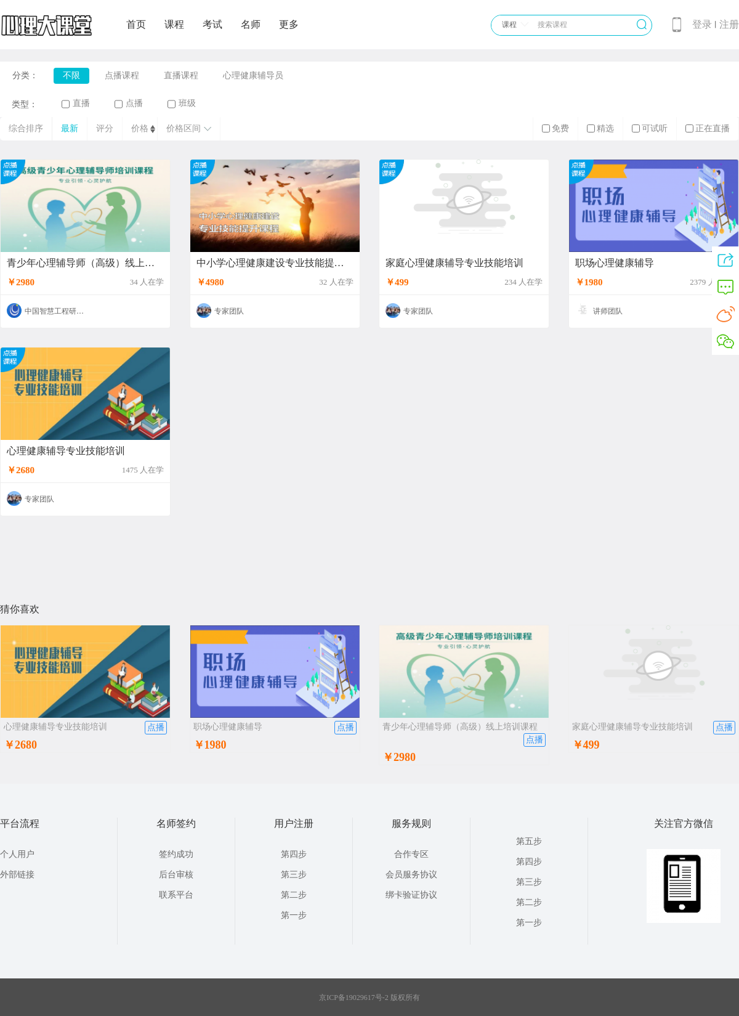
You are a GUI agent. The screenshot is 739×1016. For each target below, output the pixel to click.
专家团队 (229, 311)
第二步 (294, 895)
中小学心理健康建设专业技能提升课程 (274, 263)
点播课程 (122, 75)
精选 (600, 128)
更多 (289, 24)
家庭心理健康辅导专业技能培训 (454, 263)
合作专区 (411, 854)
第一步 (294, 915)
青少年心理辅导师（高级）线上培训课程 (85, 263)
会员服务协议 (411, 874)
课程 (174, 24)
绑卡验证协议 (411, 895)
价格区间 (188, 128)
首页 (136, 24)
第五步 (529, 841)
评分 (104, 128)
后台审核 (176, 874)
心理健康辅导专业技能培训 (66, 451)
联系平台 (176, 895)
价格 (139, 128)
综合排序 (26, 128)
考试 (212, 24)
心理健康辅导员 (253, 75)
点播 (129, 103)
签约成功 (176, 854)
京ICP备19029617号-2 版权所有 (369, 997)
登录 (702, 24)
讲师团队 (608, 311)
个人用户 (17, 854)
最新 (69, 128)
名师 (250, 24)
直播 (76, 103)
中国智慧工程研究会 (58, 311)
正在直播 (707, 128)
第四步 (294, 854)
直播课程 (181, 75)
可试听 (650, 128)
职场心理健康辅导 (614, 263)
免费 (555, 128)
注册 (729, 24)
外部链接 (17, 874)
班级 (182, 103)
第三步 (294, 874)
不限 (71, 75)
